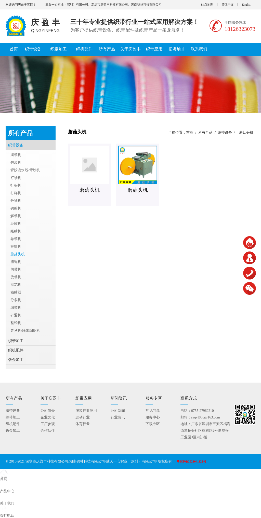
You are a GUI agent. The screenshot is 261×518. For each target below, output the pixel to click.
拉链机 (15, 246)
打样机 (15, 193)
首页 (14, 49)
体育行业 (82, 424)
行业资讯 (118, 417)
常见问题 (153, 411)
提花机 (15, 285)
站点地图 (207, 4)
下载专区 (153, 424)
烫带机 (15, 277)
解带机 (15, 216)
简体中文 (227, 4)
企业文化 (48, 417)
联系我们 (199, 49)
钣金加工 (15, 360)
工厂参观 (48, 424)
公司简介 (48, 411)
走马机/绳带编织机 (25, 330)
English (246, 4)
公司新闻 (118, 411)
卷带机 (15, 239)
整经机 (15, 323)
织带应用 (154, 49)
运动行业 (82, 417)
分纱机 (15, 201)
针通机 (15, 315)
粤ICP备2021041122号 (191, 461)
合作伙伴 (48, 430)
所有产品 (107, 49)
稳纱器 (15, 292)
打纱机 (15, 178)
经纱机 (15, 231)
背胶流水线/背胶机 (25, 170)
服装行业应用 (86, 411)
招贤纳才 (176, 49)
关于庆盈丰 (130, 49)
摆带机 (15, 155)
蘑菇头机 (17, 254)
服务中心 (153, 417)
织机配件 (84, 49)
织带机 (15, 308)
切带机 (15, 269)
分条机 (15, 300)
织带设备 (33, 49)
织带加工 (58, 49)
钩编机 (15, 208)
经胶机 (15, 224)
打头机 (15, 185)
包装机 (15, 162)
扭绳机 (15, 262)
